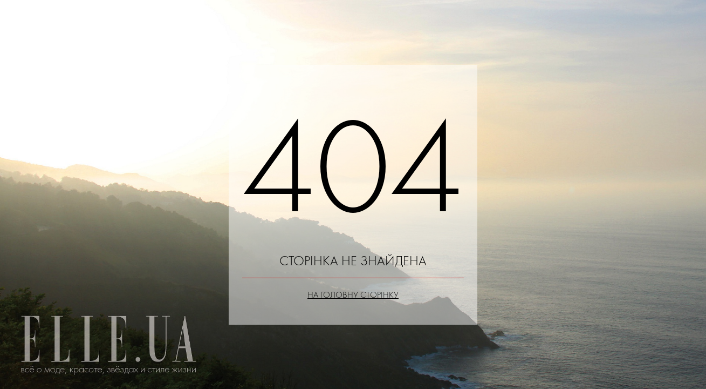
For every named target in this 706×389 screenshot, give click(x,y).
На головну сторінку (353, 294)
